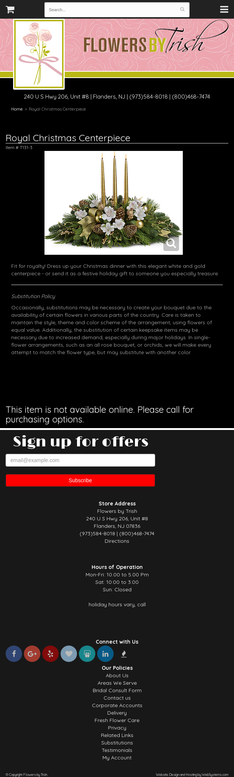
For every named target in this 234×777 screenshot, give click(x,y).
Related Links (117, 735)
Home (17, 109)
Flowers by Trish (39, 55)
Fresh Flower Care (117, 720)
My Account (117, 757)
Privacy (117, 727)
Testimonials (117, 750)
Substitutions (117, 742)
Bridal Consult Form (117, 690)
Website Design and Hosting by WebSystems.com (192, 775)
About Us (117, 675)
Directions (117, 541)
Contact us (117, 697)
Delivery (117, 712)
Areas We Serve (117, 683)
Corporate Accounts (117, 705)
